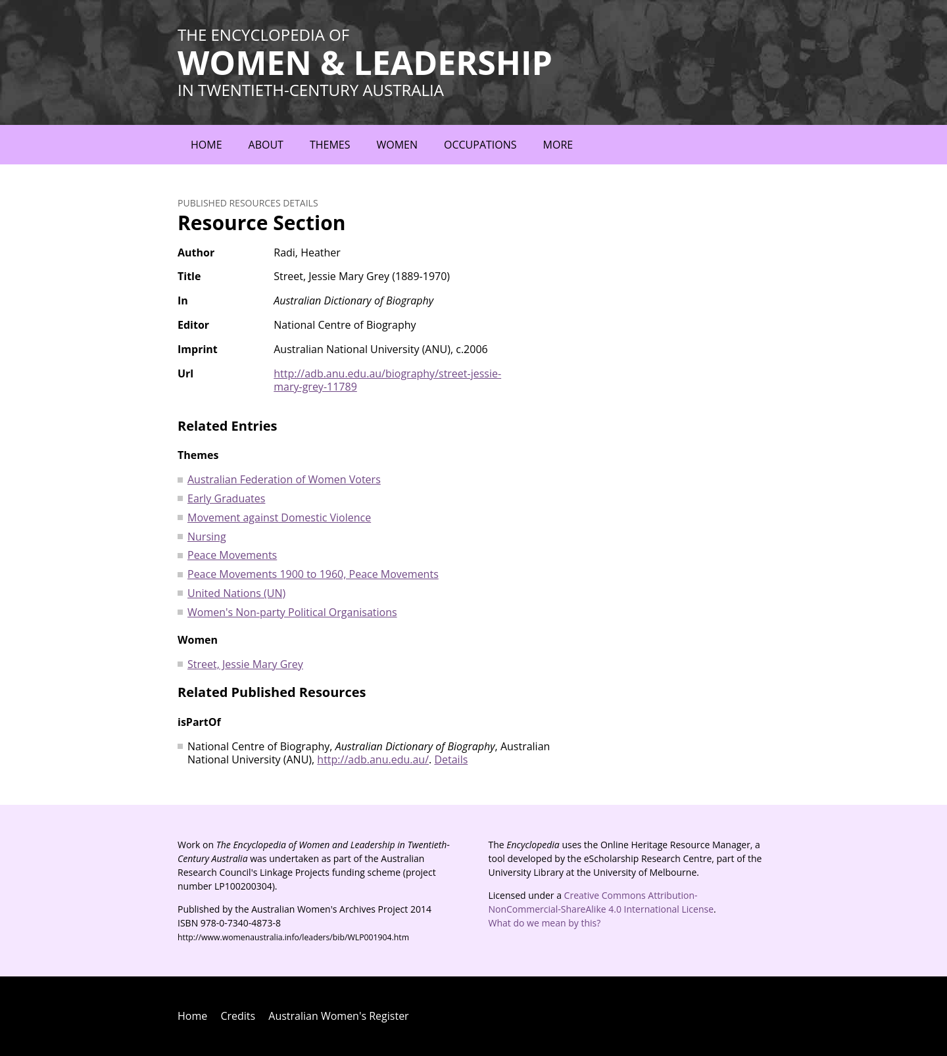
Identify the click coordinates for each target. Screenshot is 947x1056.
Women (397, 144)
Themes (330, 144)
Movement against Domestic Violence (279, 517)
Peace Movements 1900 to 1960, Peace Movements (313, 574)
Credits (237, 1016)
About (266, 144)
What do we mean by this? (545, 923)
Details (451, 759)
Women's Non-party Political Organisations (292, 612)
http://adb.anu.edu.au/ (373, 759)
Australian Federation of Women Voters (284, 479)
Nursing (206, 536)
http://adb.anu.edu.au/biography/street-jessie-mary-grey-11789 (387, 380)
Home (206, 144)
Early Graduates (226, 498)
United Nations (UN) (236, 593)
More (558, 144)
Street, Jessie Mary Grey (245, 664)
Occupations (480, 144)
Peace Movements (232, 555)
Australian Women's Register (338, 1016)
